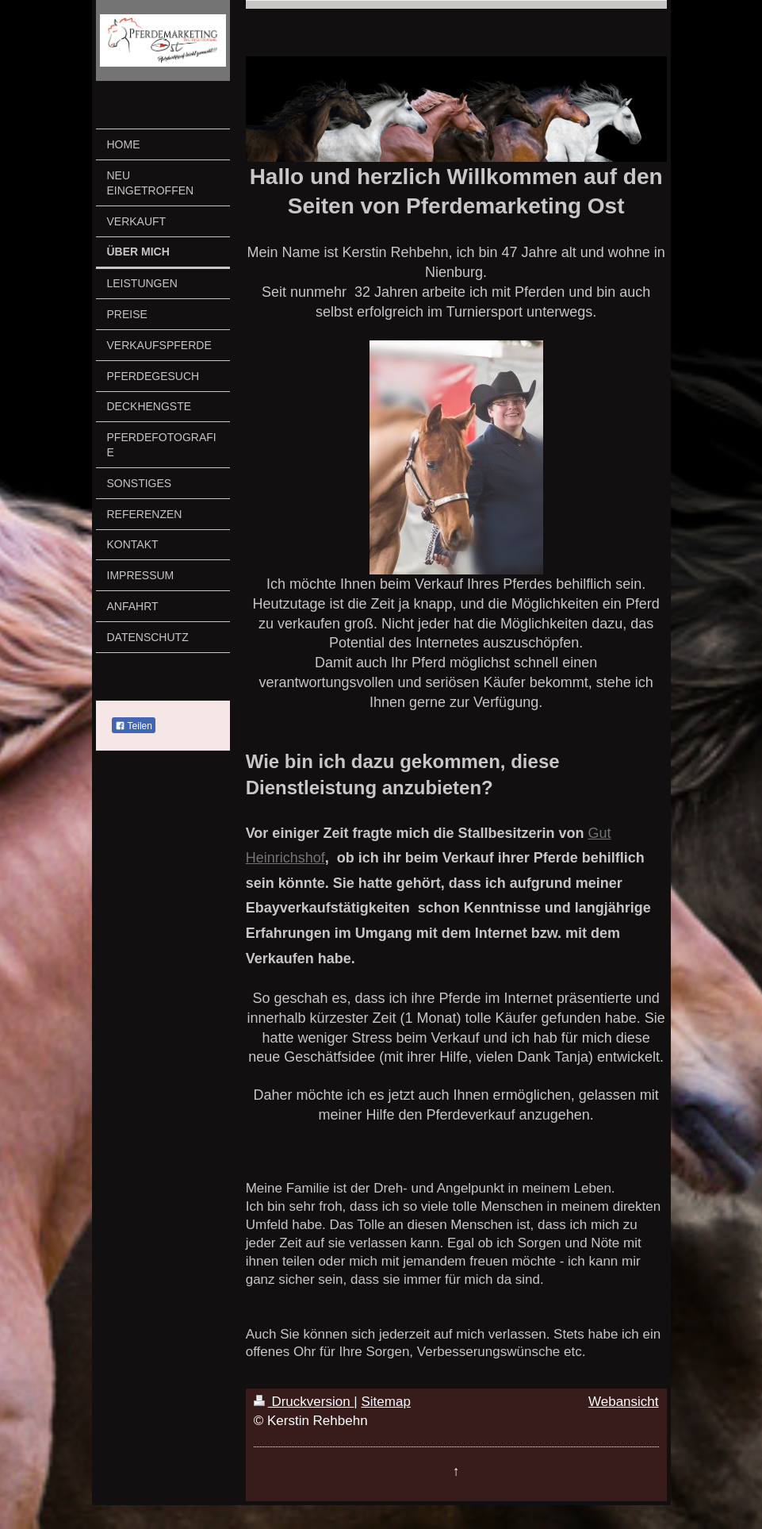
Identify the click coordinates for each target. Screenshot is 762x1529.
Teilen (133, 726)
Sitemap (386, 1401)
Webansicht (623, 1401)
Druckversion (304, 1401)
